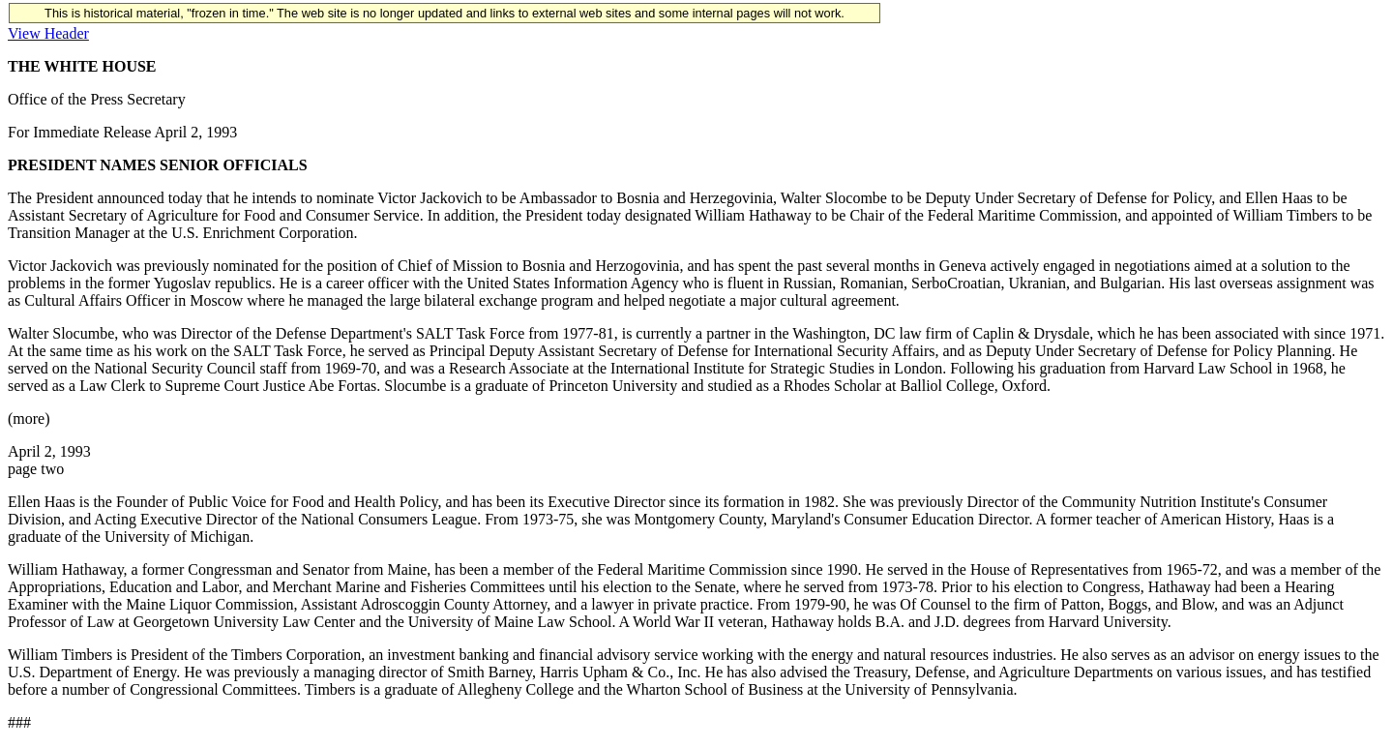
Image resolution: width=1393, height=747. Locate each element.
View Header (48, 33)
